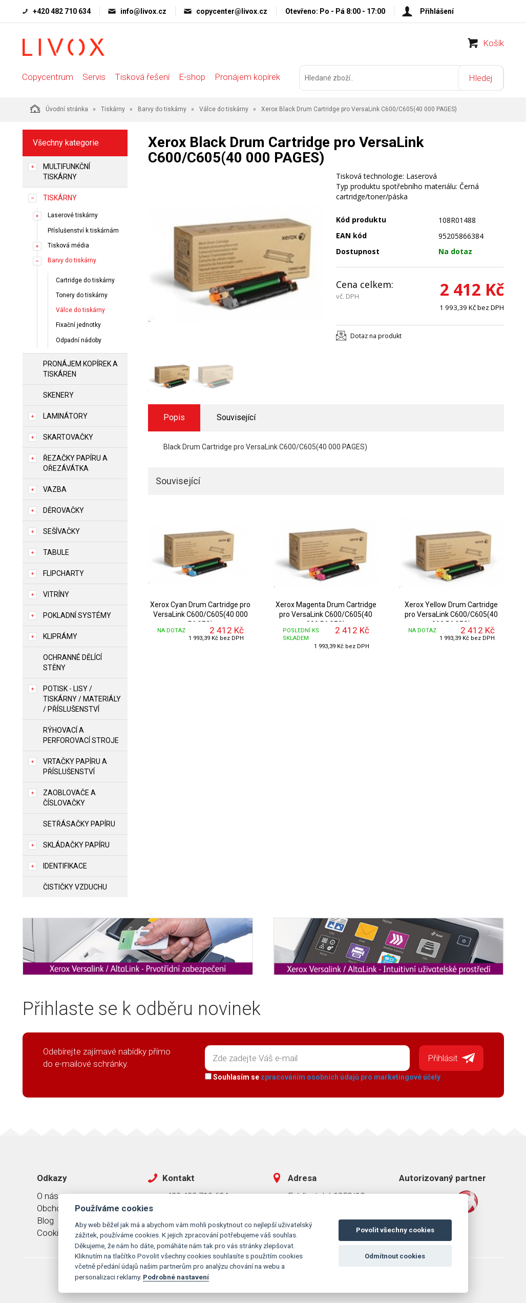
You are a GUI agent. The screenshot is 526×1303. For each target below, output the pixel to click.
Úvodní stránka (59, 109)
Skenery (58, 394)
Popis (174, 417)
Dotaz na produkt (376, 335)
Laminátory (65, 415)
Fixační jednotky (78, 324)
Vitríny (56, 594)
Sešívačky (61, 531)
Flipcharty (63, 573)
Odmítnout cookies (395, 1256)
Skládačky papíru (76, 844)
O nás (47, 1195)
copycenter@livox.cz (231, 11)
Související (236, 417)
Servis (94, 78)
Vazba (55, 489)
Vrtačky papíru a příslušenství (75, 766)
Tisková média (68, 245)
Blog (45, 1220)
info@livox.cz (143, 11)
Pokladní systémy (77, 615)
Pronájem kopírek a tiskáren (80, 368)
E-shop (192, 78)
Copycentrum (47, 78)
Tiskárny (113, 109)
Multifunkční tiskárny (66, 171)
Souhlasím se (322, 1077)
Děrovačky (63, 510)
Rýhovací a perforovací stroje (81, 735)
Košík (493, 44)
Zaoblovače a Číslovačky (69, 797)
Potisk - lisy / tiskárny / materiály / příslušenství (82, 698)
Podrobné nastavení (176, 1277)
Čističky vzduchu (75, 886)
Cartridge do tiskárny (85, 280)
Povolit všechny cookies (395, 1230)
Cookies (52, 1233)
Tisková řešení (142, 78)
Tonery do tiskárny (82, 295)
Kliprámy (60, 636)
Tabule (56, 552)
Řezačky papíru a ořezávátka (75, 462)
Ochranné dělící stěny (72, 662)
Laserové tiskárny (73, 215)
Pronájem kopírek (247, 78)
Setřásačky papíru (79, 823)
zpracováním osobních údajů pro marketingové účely (350, 1077)
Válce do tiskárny (223, 109)
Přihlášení (437, 11)
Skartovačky (68, 436)
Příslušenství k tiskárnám (83, 230)
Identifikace (65, 865)
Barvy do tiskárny (162, 109)
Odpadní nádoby (78, 339)
